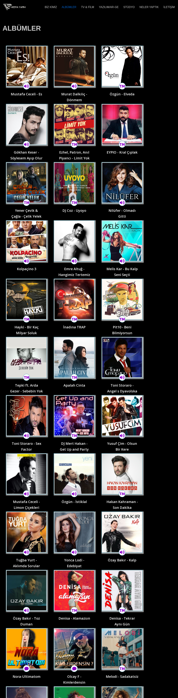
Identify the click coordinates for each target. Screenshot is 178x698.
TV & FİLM (87, 7)
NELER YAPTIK (149, 7)
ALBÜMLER (68, 7)
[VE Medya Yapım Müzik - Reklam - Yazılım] (14, 7)
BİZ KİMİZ (50, 7)
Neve (6, 693)
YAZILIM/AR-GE (108, 7)
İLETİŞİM (169, 7)
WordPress (33, 693)
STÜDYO (128, 7)
